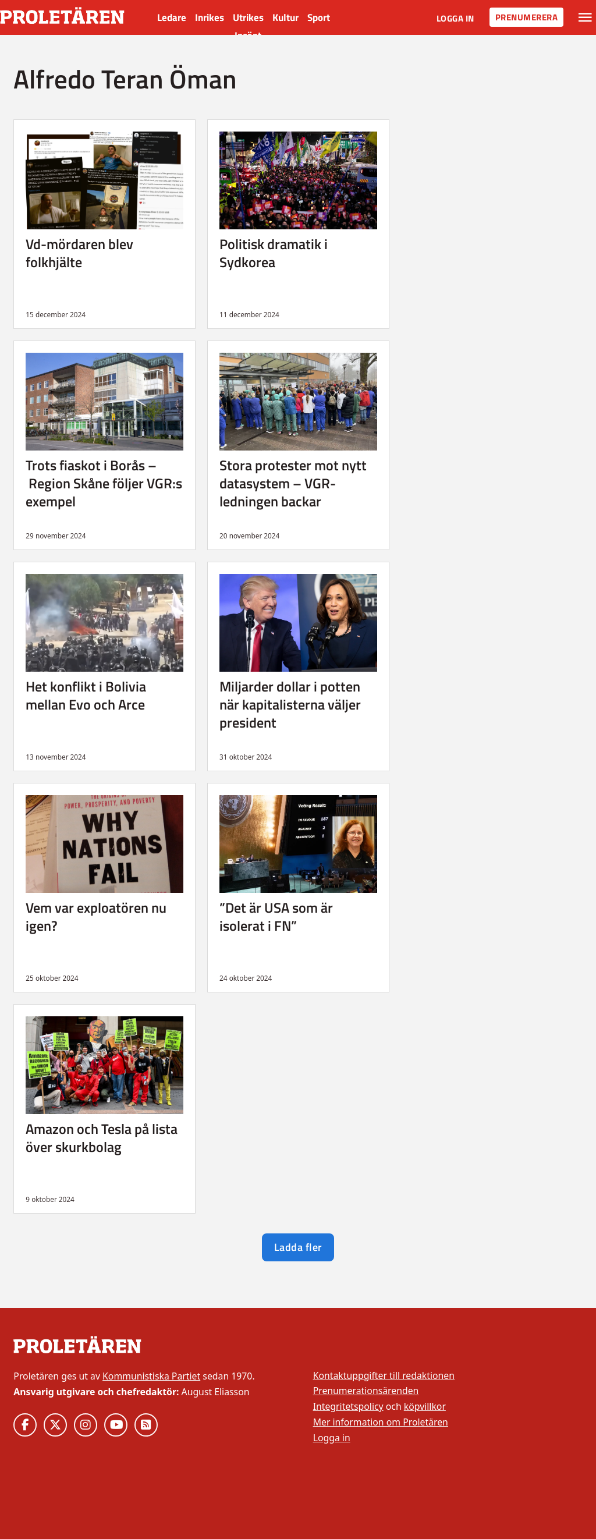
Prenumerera (526, 17)
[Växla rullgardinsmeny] (585, 17)
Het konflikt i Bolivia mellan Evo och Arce (86, 695)
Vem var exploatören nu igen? (96, 916)
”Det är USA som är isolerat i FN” (276, 916)
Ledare (171, 17)
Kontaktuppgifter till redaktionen (384, 1375)
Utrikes (248, 17)
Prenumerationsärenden (366, 1390)
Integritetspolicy (348, 1406)
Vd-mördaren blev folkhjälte (79, 252)
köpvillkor (425, 1406)
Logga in (455, 18)
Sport (318, 17)
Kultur (285, 17)
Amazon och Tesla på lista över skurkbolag (102, 1137)
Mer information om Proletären (380, 1422)
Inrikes (209, 17)
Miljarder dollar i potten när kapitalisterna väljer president (290, 704)
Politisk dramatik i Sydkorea (273, 252)
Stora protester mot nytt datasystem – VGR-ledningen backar (293, 483)
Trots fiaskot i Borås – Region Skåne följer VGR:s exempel (104, 483)
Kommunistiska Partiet (151, 1376)
